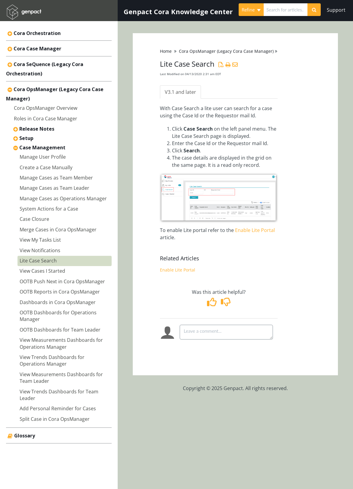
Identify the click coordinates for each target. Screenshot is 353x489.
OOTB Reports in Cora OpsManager (60, 291)
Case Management (42, 147)
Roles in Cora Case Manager (45, 118)
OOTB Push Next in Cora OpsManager (62, 281)
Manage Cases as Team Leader (54, 188)
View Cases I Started (42, 271)
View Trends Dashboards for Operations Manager (52, 360)
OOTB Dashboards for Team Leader (60, 329)
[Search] (314, 9)
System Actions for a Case (49, 208)
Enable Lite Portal (255, 230)
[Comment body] (226, 332)
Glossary (24, 435)
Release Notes (36, 128)
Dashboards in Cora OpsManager (58, 302)
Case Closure (34, 219)
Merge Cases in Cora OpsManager (58, 229)
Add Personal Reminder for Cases (58, 408)
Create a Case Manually (46, 167)
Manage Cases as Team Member (56, 177)
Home (166, 51)
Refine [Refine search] (251, 10)
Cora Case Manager (37, 48)
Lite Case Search (38, 260)
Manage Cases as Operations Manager (63, 198)
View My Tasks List (40, 240)
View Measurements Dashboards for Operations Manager (61, 343)
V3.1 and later (180, 92)
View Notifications (40, 250)
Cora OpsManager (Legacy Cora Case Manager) (226, 51)
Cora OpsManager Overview (45, 108)
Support (336, 10)
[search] (285, 9)
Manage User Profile (43, 157)
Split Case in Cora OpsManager (55, 419)
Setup (26, 138)
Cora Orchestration (37, 33)
